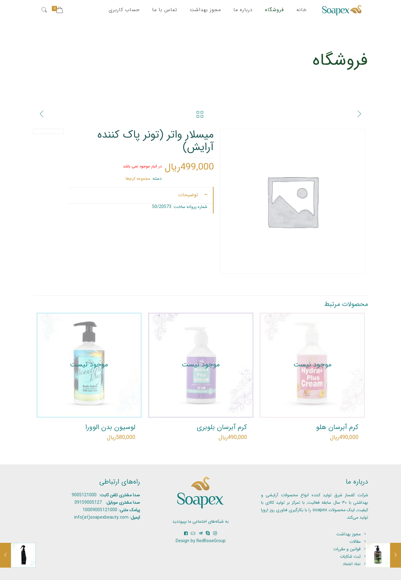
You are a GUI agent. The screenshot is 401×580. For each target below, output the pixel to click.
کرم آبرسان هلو (337, 427)
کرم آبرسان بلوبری (222, 427)
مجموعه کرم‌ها (138, 178)
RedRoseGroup (211, 541)
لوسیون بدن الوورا (110, 427)
